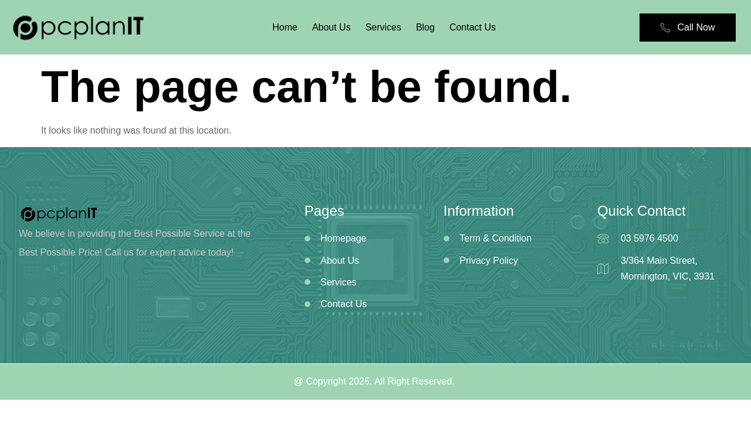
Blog (425, 27)
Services (383, 27)
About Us (331, 27)
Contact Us (472, 27)
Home (284, 27)
